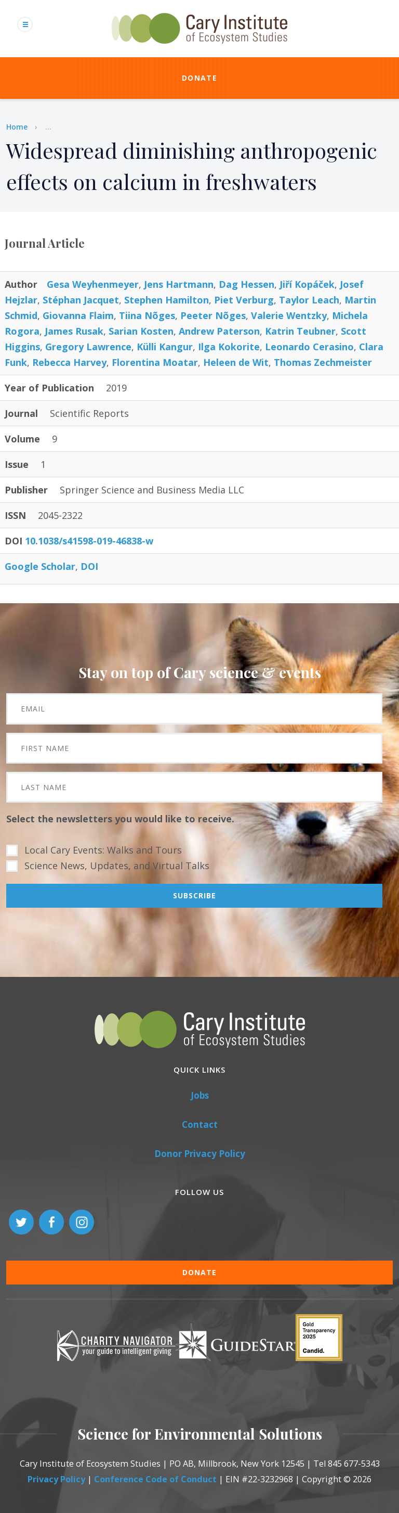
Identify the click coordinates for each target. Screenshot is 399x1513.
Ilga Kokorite (229, 346)
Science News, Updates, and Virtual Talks (116, 865)
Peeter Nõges (213, 315)
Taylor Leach (309, 300)
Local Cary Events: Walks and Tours (103, 850)
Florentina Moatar (155, 362)
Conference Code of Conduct (155, 1479)
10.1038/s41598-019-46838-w (89, 541)
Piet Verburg (244, 300)
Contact (200, 1124)
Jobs (200, 1095)
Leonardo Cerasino (309, 346)
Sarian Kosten (141, 331)
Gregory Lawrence (88, 346)
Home (17, 127)
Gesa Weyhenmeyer (93, 284)
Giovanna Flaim (78, 315)
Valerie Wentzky (289, 315)
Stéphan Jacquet (81, 300)
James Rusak (74, 331)
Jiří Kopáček (307, 284)
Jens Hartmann (179, 284)
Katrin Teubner (300, 331)
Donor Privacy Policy (199, 1154)
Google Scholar (40, 566)
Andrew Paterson (219, 331)
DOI (89, 566)
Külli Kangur (165, 346)
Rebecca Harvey (69, 362)
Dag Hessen (246, 284)
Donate (199, 78)
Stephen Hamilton (166, 300)
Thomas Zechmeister (323, 362)
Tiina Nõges (147, 315)
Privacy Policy (56, 1479)
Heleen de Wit (236, 362)
